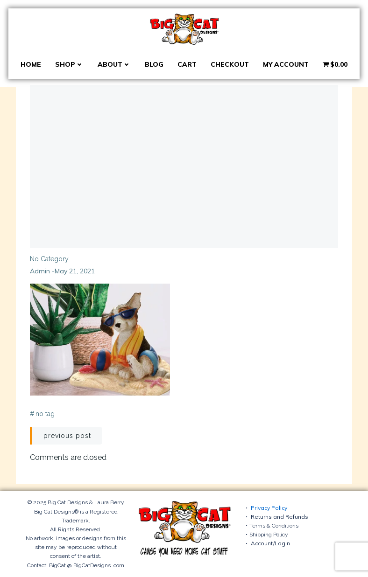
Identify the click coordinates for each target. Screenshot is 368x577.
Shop (69, 64)
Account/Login (270, 543)
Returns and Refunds (279, 516)
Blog (154, 64)
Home (31, 64)
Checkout (230, 64)
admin (40, 271)
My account (286, 64)
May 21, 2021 (75, 271)
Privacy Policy (269, 507)
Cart (187, 64)
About (114, 64)
